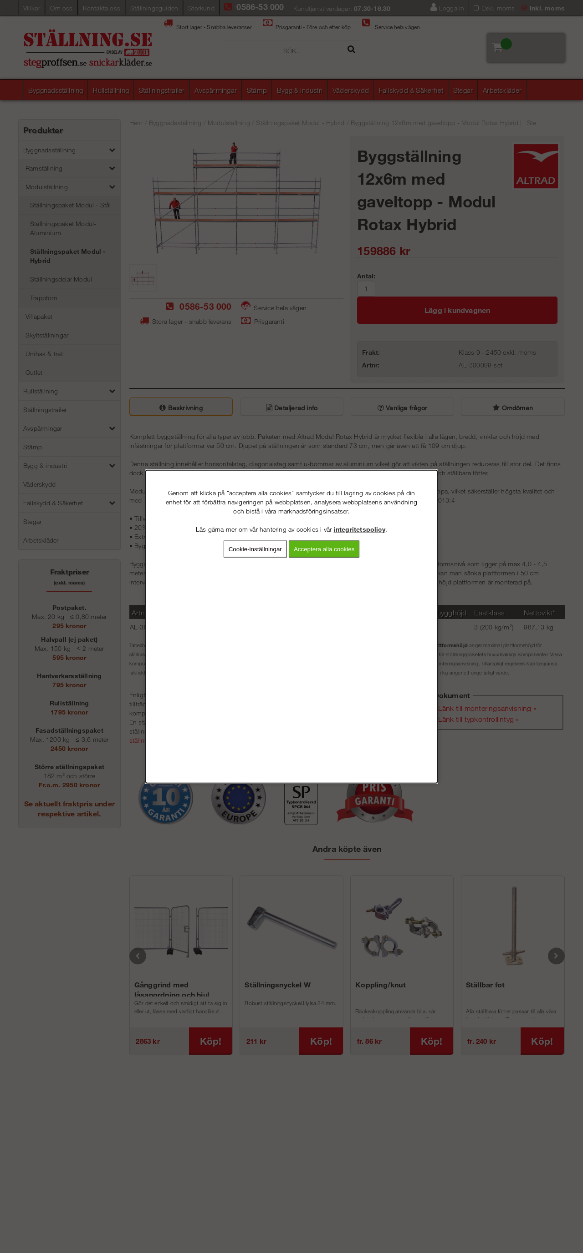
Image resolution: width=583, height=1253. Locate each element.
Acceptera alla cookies (324, 548)
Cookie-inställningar (255, 548)
